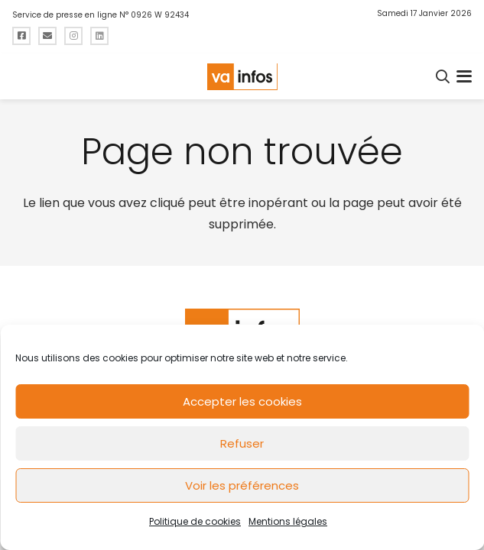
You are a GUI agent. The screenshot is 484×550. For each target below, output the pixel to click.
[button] (443, 76)
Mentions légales (287, 521)
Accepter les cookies (242, 401)
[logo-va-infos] (241, 76)
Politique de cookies (195, 521)
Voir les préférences (242, 485)
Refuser (242, 443)
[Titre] (21, 36)
